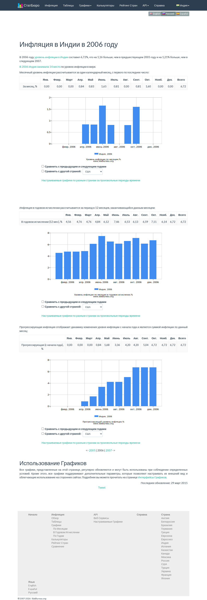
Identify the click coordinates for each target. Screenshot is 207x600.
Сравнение (57, 546)
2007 (109, 450)
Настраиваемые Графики (108, 521)
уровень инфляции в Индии (51, 57)
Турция (165, 567)
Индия (182, 5)
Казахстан (167, 549)
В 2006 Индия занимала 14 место (40, 66)
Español (182, 13)
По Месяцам (60, 528)
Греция (165, 532)
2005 (92, 450)
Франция (166, 574)
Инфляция (51, 5)
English (155, 13)
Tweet (101, 487)
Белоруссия (168, 521)
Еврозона (166, 535)
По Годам (58, 535)
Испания (166, 546)
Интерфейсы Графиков (152, 477)
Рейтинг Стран (128, 5)
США (164, 564)
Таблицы (68, 5)
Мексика (166, 557)
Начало (32, 514)
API (146, 5)
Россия (165, 560)
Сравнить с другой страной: (63, 171)
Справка (159, 5)
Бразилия (166, 525)
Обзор (55, 518)
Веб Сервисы (101, 518)
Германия (166, 528)
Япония (165, 578)
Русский (168, 13)
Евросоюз (166, 539)
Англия (165, 518)
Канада (165, 553)
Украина (166, 571)
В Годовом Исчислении (66, 532)
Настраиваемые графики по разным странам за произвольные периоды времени (91, 180)
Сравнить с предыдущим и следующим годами (75, 166)
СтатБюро (28, 5)
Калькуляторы (105, 5)
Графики (85, 5)
